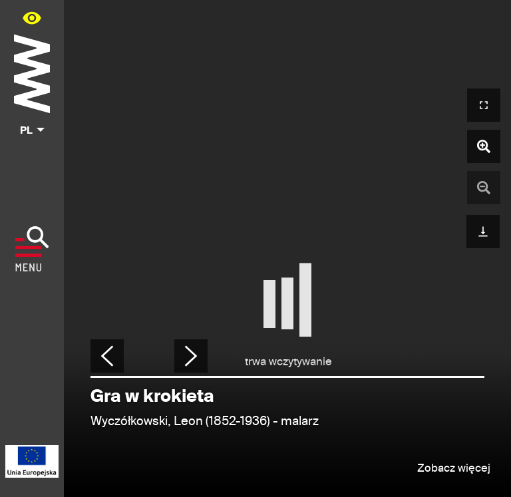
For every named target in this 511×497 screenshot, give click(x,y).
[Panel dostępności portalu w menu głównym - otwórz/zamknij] (32, 18)
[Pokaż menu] (32, 249)
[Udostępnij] (483, 358)
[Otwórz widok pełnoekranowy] (483, 105)
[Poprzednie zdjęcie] (107, 356)
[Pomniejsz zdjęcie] (483, 187)
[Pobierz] (483, 230)
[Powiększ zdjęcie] (483, 146)
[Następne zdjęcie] (191, 356)
